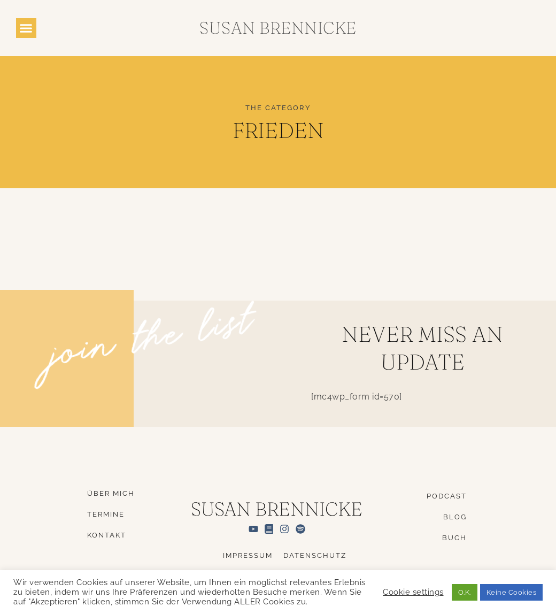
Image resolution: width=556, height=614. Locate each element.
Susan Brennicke (278, 28)
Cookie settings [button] (413, 591)
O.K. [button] (464, 592)
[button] (26, 28)
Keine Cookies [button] (511, 592)
